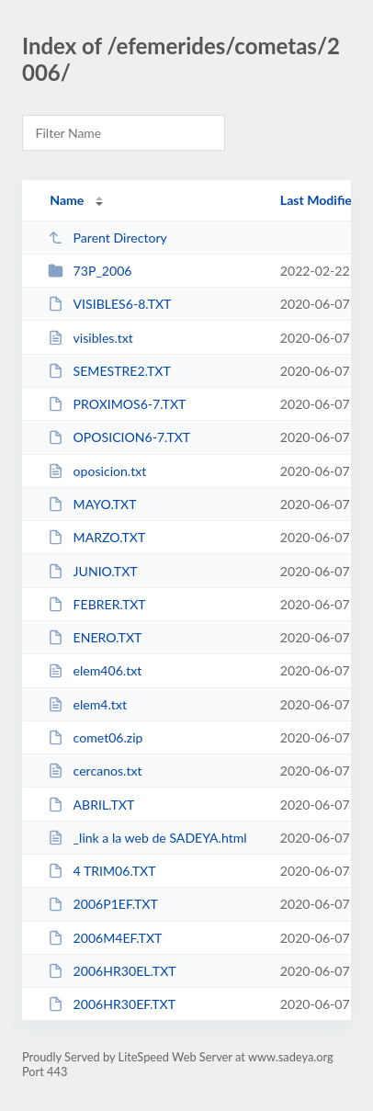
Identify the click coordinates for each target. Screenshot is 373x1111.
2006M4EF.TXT (105, 938)
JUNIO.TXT (92, 571)
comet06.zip (95, 737)
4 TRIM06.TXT (101, 871)
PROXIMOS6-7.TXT (117, 404)
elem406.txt (94, 670)
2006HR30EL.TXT (111, 971)
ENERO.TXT (94, 637)
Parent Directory (107, 237)
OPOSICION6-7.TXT (119, 437)
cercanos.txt (94, 770)
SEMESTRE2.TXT (109, 371)
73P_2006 (89, 270)
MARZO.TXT (96, 537)
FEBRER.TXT (97, 604)
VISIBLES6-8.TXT (109, 304)
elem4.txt (87, 704)
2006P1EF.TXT (103, 904)
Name (67, 200)
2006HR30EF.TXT (111, 1004)
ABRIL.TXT (91, 804)
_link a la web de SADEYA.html (147, 837)
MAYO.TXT (92, 504)
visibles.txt (90, 338)
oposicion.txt (97, 471)
